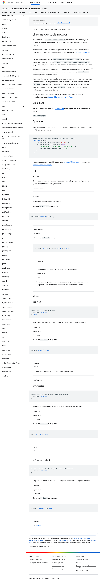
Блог (62, 2)
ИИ (36, 13)
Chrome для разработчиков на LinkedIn (86, 566)
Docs (4, 8)
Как (30, 13)
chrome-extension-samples (42, 165)
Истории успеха (51, 2)
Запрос (38, 525)
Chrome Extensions (19, 8)
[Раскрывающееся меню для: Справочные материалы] (59, 12)
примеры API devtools (71, 162)
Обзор (4, 13)
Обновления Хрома (58, 559)
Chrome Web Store (79, 13)
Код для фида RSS (82, 570)
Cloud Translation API (63, 23)
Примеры (66, 13)
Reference (36, 8)
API (45, 8)
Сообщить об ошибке (35, 559)
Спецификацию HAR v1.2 (84, 52)
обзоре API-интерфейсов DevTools (60, 97)
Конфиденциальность (52, 578)
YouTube (78, 563)
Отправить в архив (58, 566)
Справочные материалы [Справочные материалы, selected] (48, 13)
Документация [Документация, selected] (35, 2)
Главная (35, 29)
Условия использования (36, 578)
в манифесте (59, 109)
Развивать (22, 13)
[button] (12, 294)
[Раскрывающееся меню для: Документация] (42, 2)
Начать (12, 13)
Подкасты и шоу (57, 569)
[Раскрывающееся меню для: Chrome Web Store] (88, 12)
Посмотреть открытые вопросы (38, 563)
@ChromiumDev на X (83, 559)
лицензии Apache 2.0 (64, 540)
